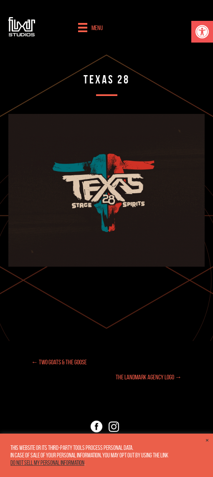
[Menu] (90, 27)
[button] (202, 32)
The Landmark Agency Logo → (149, 377)
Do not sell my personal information (47, 462)
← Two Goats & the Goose (59, 362)
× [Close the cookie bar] (207, 440)
